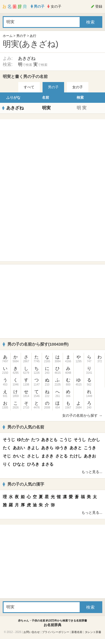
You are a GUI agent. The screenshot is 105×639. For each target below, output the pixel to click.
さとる (61, 456)
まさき (47, 456)
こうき (90, 447)
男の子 (21, 36)
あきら (47, 447)
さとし (33, 456)
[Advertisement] (53, 156)
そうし (80, 439)
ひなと (19, 464)
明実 (46, 108)
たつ (35, 439)
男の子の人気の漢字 (23, 484)
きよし (33, 447)
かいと (19, 456)
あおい (19, 447)
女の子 (77, 87)
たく (7, 447)
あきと (76, 447)
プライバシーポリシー (55, 632)
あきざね (26, 58)
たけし (76, 456)
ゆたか (23, 439)
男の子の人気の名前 (23, 427)
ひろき (33, 464)
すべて (29, 87)
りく (7, 464)
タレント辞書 (93, 632)
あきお (90, 456)
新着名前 (76, 632)
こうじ (65, 439)
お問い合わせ (31, 632)
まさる (47, 464)
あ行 (33, 36)
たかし (94, 439)
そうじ (9, 439)
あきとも (49, 439)
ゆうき (61, 447)
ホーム (8, 36)
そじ (7, 456)
